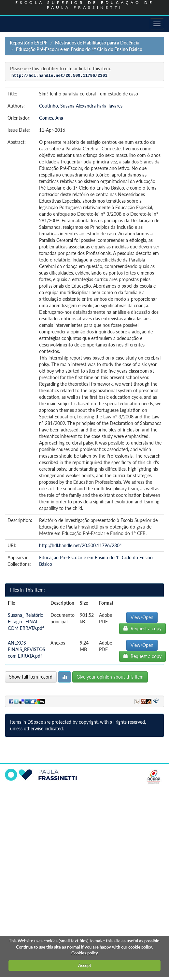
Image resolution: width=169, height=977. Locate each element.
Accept (84, 965)
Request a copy (142, 628)
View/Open (142, 617)
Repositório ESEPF (29, 42)
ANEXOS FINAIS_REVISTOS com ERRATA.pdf (26, 649)
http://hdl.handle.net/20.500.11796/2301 (80, 545)
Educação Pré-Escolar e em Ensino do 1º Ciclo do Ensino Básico (79, 49)
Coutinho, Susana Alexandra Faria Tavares (80, 106)
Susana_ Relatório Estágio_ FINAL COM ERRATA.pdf (26, 621)
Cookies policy (84, 952)
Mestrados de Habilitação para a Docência (97, 42)
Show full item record (30, 677)
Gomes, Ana (51, 118)
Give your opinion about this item (110, 677)
